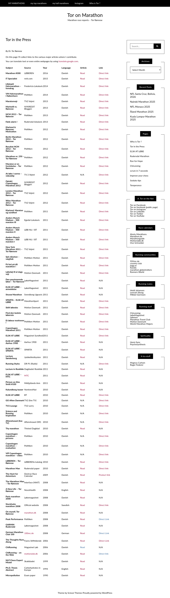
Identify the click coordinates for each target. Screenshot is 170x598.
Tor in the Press (137, 146)
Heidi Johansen (137, 290)
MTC (26, 375)
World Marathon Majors (141, 323)
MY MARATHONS (16, 3)
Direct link (104, 73)
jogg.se (133, 265)
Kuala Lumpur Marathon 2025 (143, 118)
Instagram (79, 3)
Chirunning (135, 166)
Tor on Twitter (136, 213)
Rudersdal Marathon (139, 156)
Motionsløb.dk (137, 240)
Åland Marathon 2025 (141, 111)
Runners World (137, 272)
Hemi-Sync (135, 342)
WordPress (107, 593)
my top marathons (39, 3)
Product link (104, 475)
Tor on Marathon (85, 15)
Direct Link (104, 540)
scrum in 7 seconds (139, 170)
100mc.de (29, 533)
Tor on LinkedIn (137, 211)
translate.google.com (68, 61)
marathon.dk (30, 512)
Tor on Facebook (138, 205)
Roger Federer (136, 365)
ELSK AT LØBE (137, 151)
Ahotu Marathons (138, 234)
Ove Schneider (137, 242)
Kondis (133, 267)
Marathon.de (136, 236)
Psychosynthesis (138, 344)
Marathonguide (137, 238)
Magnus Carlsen (137, 362)
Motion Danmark (138, 321)
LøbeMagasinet (137, 315)
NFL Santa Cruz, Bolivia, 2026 (142, 95)
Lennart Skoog (137, 292)
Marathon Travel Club (140, 319)
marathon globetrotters (141, 269)
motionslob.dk (31, 553)
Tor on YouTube (137, 215)
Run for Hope (136, 161)
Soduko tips (135, 180)
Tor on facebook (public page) (144, 207)
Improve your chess (139, 175)
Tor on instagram (138, 209)
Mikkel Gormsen (138, 294)
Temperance (135, 185)
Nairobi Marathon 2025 (142, 101)
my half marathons (60, 3)
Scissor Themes (75, 593)
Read (82, 73)
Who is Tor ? (94, 3)
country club (136, 263)
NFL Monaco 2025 (140, 106)
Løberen (134, 317)
